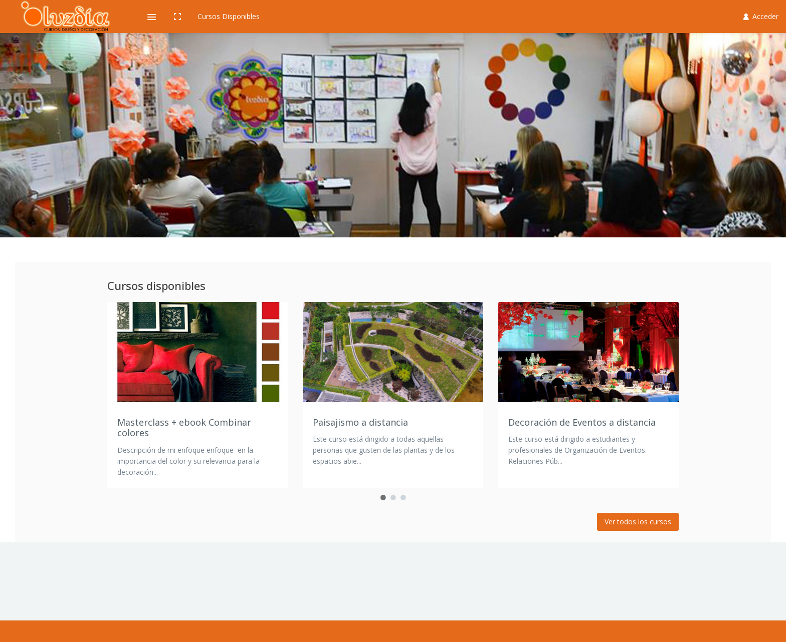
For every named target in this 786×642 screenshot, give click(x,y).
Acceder (761, 16)
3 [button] (403, 498)
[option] (197, 395)
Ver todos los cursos (638, 521)
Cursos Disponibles (229, 16)
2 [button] (393, 498)
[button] (151, 16)
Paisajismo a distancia (360, 422)
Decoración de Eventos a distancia (582, 422)
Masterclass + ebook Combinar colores (184, 427)
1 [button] (383, 498)
